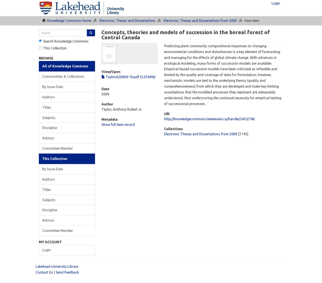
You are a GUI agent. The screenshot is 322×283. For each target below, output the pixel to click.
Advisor (48, 138)
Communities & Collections (63, 76)
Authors (48, 97)
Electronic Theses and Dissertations (128, 21)
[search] (63, 32)
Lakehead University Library (57, 266)
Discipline (49, 128)
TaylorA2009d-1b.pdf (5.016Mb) (128, 77)
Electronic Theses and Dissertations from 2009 (200, 21)
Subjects (48, 118)
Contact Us (44, 272)
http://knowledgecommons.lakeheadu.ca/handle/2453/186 (209, 119)
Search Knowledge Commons (64, 41)
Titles (46, 107)
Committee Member (57, 148)
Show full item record (118, 124)
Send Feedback (67, 272)
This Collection (53, 48)
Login (46, 250)
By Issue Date (52, 87)
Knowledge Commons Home (69, 21)
